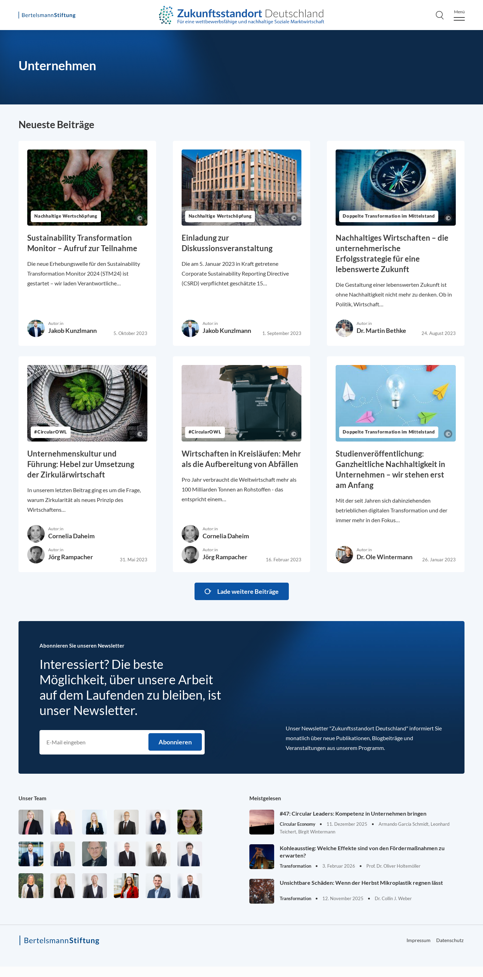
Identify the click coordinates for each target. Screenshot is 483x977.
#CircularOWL (50, 432)
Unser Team (32, 798)
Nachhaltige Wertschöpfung (65, 216)
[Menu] (459, 15)
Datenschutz (449, 940)
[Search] (440, 15)
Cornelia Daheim (71, 536)
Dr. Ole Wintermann (384, 557)
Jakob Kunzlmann (72, 330)
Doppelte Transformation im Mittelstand (389, 216)
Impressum (419, 940)
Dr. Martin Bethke (381, 330)
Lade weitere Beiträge (248, 591)
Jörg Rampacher (70, 557)
